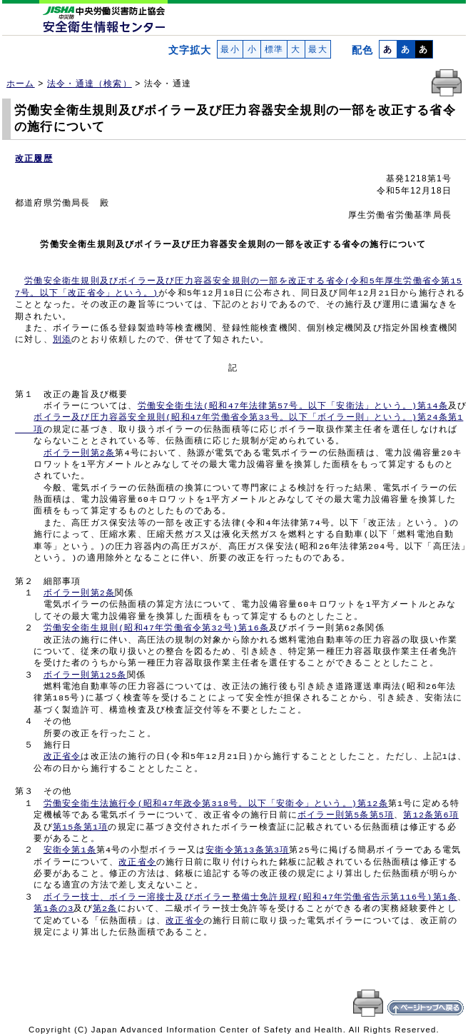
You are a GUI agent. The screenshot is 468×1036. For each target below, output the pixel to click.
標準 (273, 49)
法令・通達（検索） (89, 84)
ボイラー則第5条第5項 (345, 815)
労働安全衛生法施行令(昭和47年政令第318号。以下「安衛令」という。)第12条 (216, 804)
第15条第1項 (80, 827)
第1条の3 (53, 909)
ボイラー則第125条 (85, 675)
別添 (62, 340)
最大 (317, 49)
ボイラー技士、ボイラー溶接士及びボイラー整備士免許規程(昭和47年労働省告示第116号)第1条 (251, 897)
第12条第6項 (430, 815)
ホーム (20, 84)
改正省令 (62, 757)
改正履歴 (34, 159)
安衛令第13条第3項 (247, 850)
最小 (230, 49)
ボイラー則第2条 (80, 453)
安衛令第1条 (70, 850)
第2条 (105, 909)
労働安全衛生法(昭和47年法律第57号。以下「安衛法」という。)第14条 (293, 406)
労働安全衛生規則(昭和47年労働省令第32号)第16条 (157, 628)
